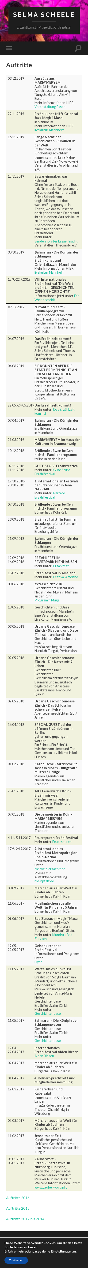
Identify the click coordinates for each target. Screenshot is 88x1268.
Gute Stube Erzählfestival (52, 472)
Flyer (38, 962)
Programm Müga (46, 600)
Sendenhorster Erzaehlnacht (56, 241)
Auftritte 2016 (18, 1197)
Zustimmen (16, 1260)
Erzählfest (61, 566)
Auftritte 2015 (18, 1208)
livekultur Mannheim (49, 130)
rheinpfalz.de (44, 881)
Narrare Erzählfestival (49, 495)
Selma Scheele (44, 14)
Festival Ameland (65, 577)
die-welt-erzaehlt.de (49, 869)
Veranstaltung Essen (49, 107)
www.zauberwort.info (51, 1187)
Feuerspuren (62, 842)
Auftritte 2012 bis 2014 (25, 1218)
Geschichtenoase (47, 1013)
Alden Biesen (44, 1056)
